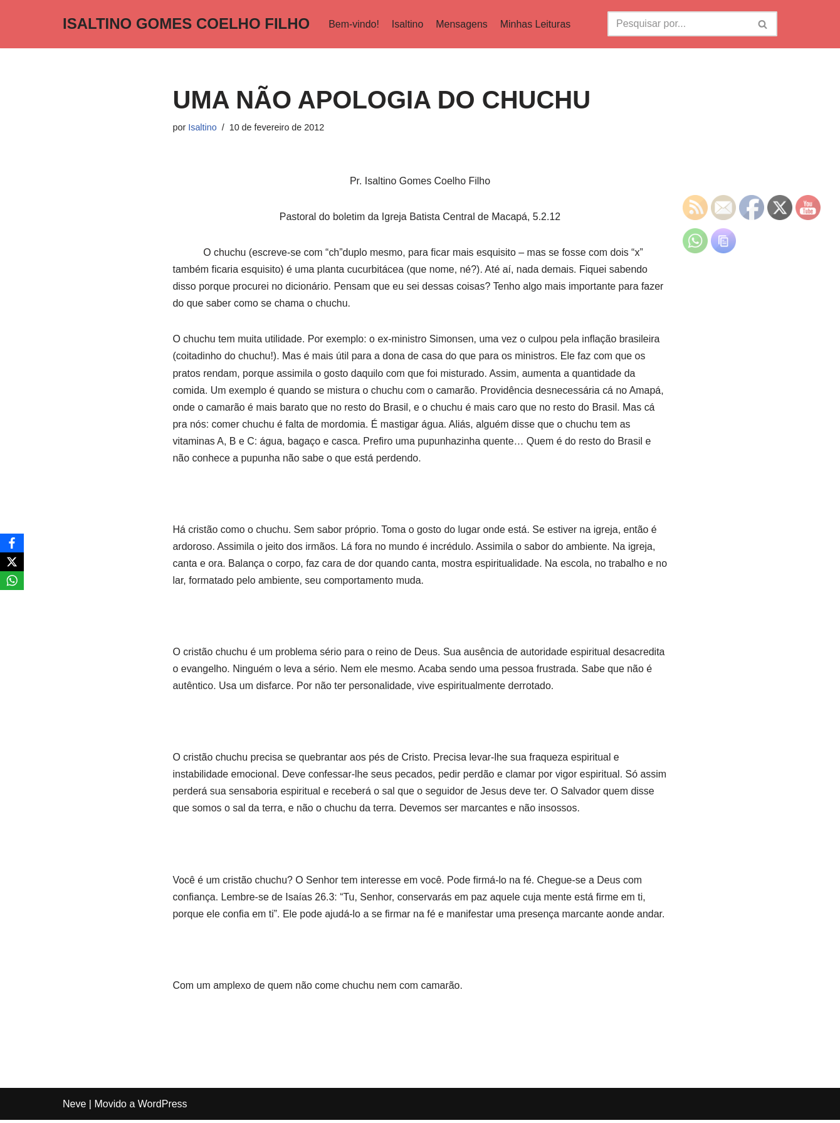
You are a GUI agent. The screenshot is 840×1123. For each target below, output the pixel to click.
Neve (74, 1107)
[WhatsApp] (12, 580)
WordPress (162, 1107)
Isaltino (408, 24)
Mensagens (462, 24)
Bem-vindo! (353, 24)
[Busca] (678, 23)
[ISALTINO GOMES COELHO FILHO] (186, 24)
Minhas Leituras (536, 24)
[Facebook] (12, 543)
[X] (12, 561)
